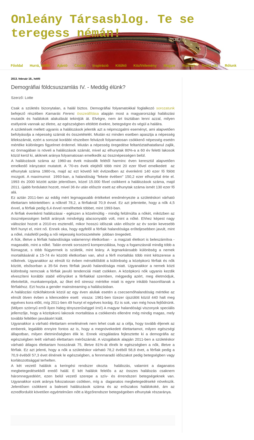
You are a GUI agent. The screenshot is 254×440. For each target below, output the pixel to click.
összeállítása (88, 113)
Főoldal (17, 65)
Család (80, 65)
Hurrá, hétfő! (40, 65)
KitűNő (121, 65)
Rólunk (230, 65)
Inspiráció (100, 65)
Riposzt (188, 65)
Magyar (169, 65)
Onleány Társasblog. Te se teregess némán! (102, 26)
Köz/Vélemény (145, 65)
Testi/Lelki (209, 65)
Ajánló (62, 65)
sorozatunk (165, 108)
